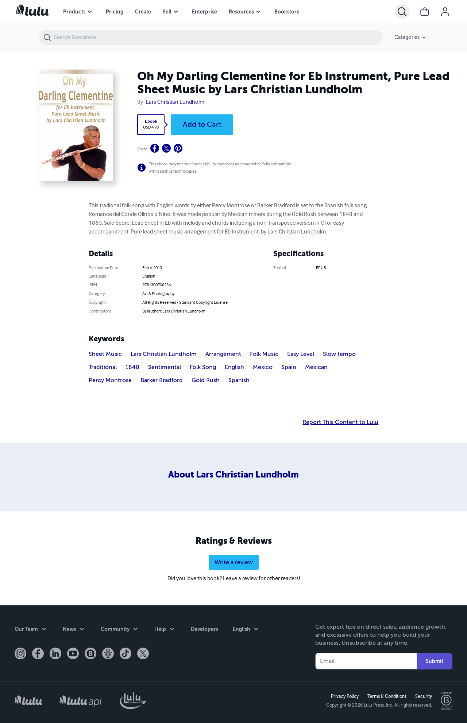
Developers (204, 629)
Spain (288, 367)
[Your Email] (366, 661)
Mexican (316, 367)
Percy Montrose (110, 380)
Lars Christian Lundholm (175, 102)
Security (423, 696)
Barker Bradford (161, 380)
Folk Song (203, 367)
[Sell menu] (175, 11)
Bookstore (287, 12)
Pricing (114, 12)
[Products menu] (89, 11)
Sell (167, 12)
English (234, 367)
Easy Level (300, 354)
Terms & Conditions (386, 696)
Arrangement (223, 354)
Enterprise (204, 12)
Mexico (263, 367)
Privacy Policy (345, 696)
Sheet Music (105, 354)
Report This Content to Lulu (340, 422)
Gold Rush (206, 380)
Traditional (103, 367)
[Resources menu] (258, 11)
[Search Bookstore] (218, 37)
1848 (132, 367)
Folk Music (264, 354)
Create (143, 12)
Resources (241, 12)
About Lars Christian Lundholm (233, 474)
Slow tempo (339, 354)
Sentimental (164, 367)
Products (74, 12)
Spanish (239, 380)
